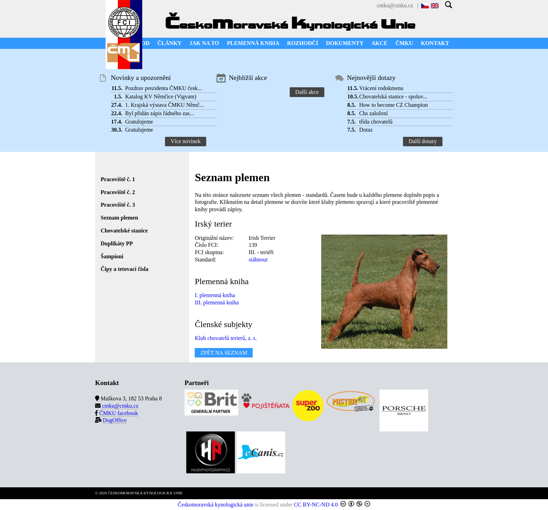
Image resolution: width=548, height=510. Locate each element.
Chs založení (373, 113)
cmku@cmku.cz (395, 5)
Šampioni (112, 256)
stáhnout (257, 260)
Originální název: (214, 238)
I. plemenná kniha (215, 295)
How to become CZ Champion (393, 105)
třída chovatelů (376, 122)
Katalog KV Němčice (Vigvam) (160, 96)
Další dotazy (423, 141)
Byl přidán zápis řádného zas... (159, 113)
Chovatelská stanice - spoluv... (393, 96)
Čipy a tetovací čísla (124, 269)
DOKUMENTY (345, 43)
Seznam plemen (119, 218)
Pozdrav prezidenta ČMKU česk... (163, 88)
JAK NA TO (204, 43)
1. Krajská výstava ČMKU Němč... (164, 105)
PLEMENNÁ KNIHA (253, 43)
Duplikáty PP (117, 243)
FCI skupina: (209, 252)
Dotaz (366, 130)
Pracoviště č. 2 (118, 192)
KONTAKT (435, 43)
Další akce (307, 92)
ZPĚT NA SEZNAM (223, 353)
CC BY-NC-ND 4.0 (316, 505)
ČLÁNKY (169, 43)
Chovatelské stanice (124, 231)
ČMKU (404, 43)
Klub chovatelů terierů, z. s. (226, 338)
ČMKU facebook (118, 413)
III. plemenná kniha (217, 302)
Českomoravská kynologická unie (216, 505)
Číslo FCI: (206, 245)
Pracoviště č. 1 (118, 179)
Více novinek (186, 141)
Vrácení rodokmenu (381, 88)
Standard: (205, 260)
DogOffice (115, 420)
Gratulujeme (139, 122)
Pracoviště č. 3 (118, 205)
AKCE (380, 43)
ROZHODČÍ (302, 43)
